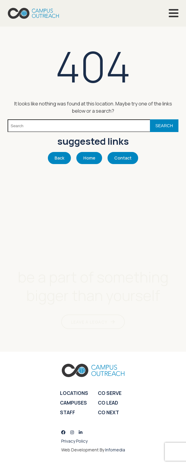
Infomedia (115, 450)
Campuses (73, 402)
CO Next (108, 412)
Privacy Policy (74, 441)
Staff (67, 412)
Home (89, 158)
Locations (74, 393)
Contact (122, 158)
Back (59, 158)
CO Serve (109, 393)
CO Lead (108, 402)
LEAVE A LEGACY (89, 322)
